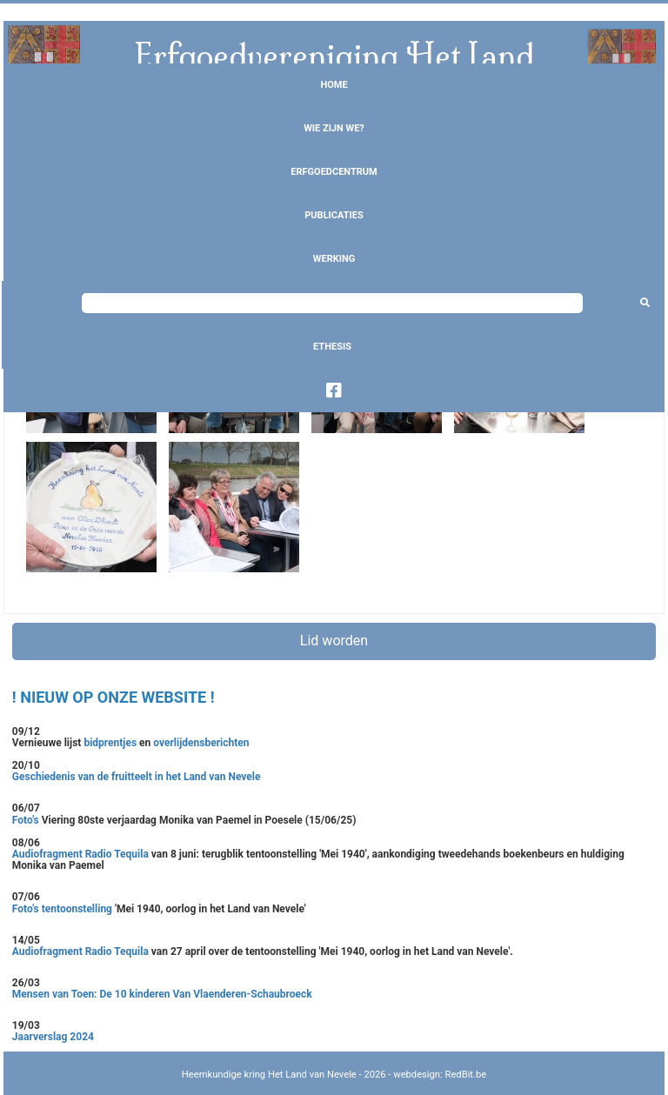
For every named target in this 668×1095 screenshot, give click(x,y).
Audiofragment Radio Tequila (80, 854)
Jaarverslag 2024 (53, 1037)
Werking (334, 258)
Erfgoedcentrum (334, 171)
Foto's (27, 820)
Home (333, 84)
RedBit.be (466, 1074)
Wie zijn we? (334, 128)
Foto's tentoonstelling (62, 909)
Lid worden (334, 640)
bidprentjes (110, 743)
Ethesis (332, 346)
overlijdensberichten (201, 743)
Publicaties (333, 215)
